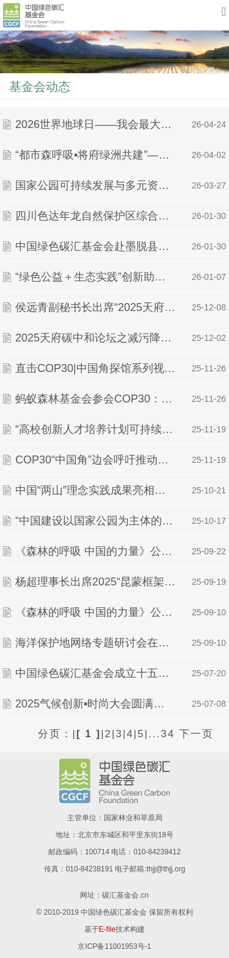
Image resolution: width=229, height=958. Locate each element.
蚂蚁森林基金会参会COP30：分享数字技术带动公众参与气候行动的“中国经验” (95, 399)
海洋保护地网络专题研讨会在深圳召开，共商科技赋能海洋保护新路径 (95, 643)
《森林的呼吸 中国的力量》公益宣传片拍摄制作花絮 (95, 551)
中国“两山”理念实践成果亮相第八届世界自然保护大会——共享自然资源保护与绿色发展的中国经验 (95, 490)
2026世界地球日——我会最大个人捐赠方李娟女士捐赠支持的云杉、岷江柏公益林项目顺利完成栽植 (95, 124)
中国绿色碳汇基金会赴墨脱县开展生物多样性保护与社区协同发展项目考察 (95, 246)
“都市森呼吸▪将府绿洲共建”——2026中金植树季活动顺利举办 (95, 155)
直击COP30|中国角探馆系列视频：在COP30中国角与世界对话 (95, 368)
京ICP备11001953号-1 (114, 946)
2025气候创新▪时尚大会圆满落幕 (95, 704)
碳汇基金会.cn (125, 895)
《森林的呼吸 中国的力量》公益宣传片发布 (95, 612)
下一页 (196, 734)
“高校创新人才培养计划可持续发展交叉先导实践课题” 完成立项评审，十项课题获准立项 (95, 429)
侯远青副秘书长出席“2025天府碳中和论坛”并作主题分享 (95, 307)
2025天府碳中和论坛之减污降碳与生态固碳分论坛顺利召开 (95, 338)
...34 (161, 734)
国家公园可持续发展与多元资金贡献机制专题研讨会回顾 (95, 185)
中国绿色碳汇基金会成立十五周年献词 (95, 673)
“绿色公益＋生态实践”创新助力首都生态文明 (95, 277)
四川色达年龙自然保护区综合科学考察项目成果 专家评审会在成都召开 (95, 216)
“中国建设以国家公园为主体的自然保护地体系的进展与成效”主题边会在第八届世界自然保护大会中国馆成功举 (95, 521)
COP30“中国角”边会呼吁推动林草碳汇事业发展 (95, 460)
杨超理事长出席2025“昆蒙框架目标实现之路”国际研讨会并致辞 (95, 582)
